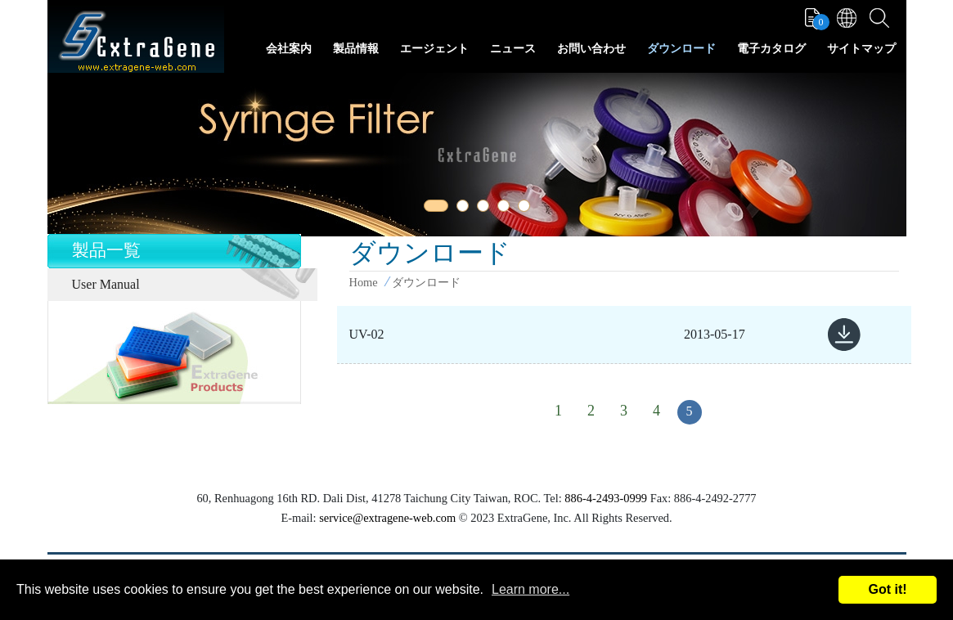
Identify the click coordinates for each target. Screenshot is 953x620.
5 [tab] (527, 208)
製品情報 (356, 49)
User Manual (106, 284)
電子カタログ (771, 49)
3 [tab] (486, 208)
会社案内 (289, 49)
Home (363, 282)
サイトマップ (861, 49)
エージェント (434, 49)
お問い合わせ (591, 49)
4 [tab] (506, 208)
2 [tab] (465, 208)
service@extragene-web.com (387, 517)
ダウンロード (681, 49)
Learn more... (530, 589)
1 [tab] (433, 208)
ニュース (513, 49)
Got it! (887, 589)
